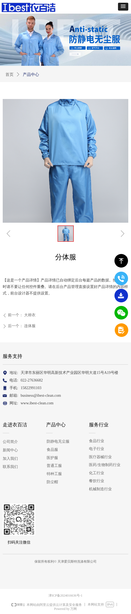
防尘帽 (52, 482)
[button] (123, 7)
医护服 (52, 458)
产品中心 (31, 74)
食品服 (52, 450)
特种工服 (54, 474)
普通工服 (54, 466)
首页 (9, 74)
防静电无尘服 (58, 441)
